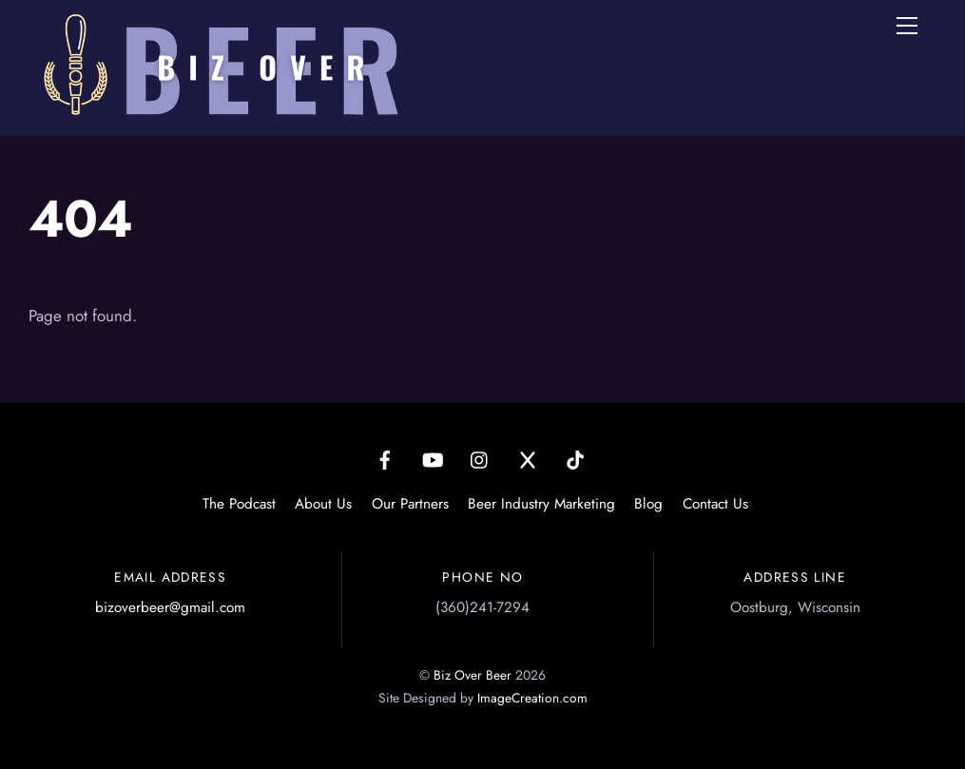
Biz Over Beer (472, 674)
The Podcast (239, 503)
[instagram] (480, 458)
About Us (323, 503)
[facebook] (385, 458)
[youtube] (433, 458)
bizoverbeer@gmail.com (170, 607)
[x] (528, 458)
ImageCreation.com (532, 697)
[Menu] (907, 26)
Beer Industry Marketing (541, 503)
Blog (648, 503)
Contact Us (715, 503)
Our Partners (410, 503)
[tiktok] (575, 458)
